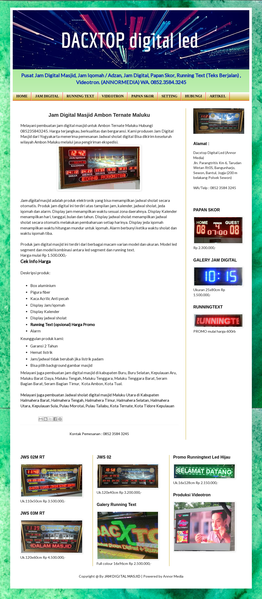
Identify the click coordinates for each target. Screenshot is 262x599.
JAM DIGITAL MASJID (122, 576)
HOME (21, 96)
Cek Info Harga (35, 261)
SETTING (169, 96)
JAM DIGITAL (47, 96)
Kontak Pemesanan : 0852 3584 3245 (99, 434)
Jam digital (29, 200)
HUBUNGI (193, 96)
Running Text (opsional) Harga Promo (62, 324)
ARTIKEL (218, 96)
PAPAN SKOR (142, 96)
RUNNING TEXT (80, 96)
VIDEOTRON (113, 96)
